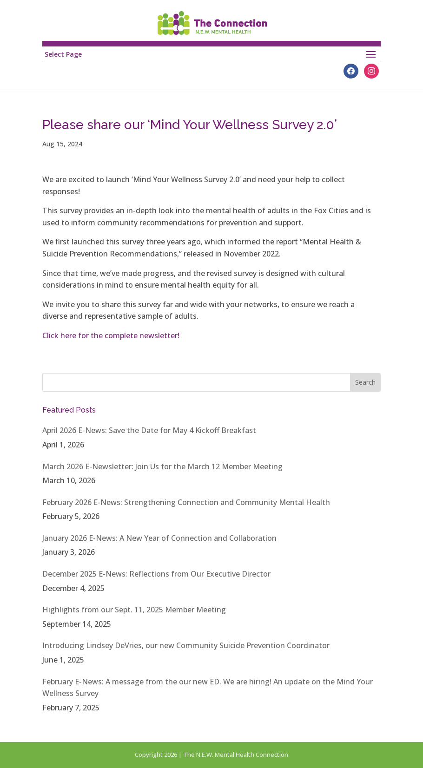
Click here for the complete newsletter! (111, 335)
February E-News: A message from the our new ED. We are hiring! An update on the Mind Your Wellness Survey (207, 687)
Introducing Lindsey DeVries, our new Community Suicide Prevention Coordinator (186, 645)
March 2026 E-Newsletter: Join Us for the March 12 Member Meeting (162, 466)
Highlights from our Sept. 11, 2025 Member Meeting (134, 609)
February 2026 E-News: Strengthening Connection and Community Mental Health (186, 502)
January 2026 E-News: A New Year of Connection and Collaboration (159, 538)
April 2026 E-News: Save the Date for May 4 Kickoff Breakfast (149, 430)
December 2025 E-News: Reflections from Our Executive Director (156, 574)
